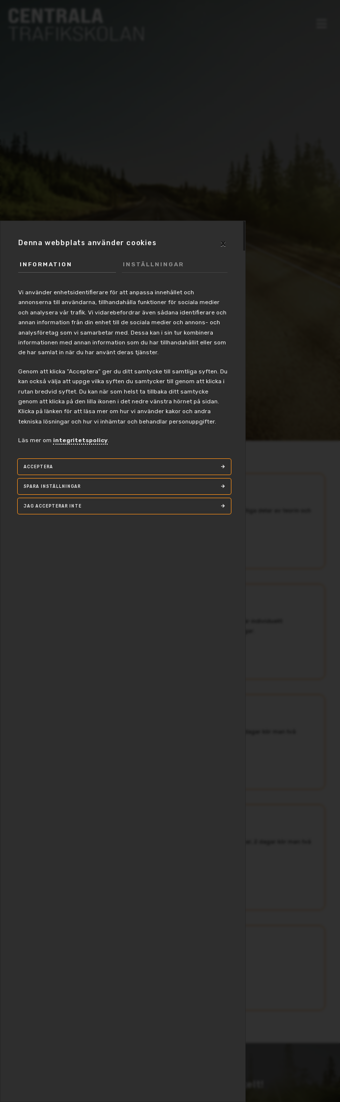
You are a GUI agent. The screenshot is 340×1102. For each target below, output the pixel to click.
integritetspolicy (80, 440)
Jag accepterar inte (53, 506)
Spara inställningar (52, 486)
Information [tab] (46, 264)
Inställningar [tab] (153, 264)
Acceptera (38, 466)
